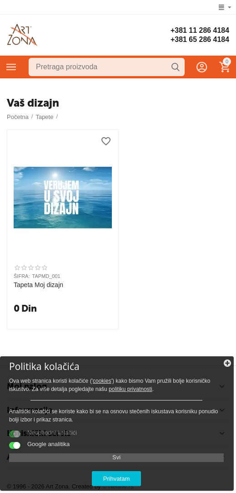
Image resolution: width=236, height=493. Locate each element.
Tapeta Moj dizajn (38, 284)
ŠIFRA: (22, 276)
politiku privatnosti (130, 389)
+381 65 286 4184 (199, 39)
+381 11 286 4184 (199, 30)
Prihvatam (116, 478)
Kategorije (11, 67)
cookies (102, 381)
